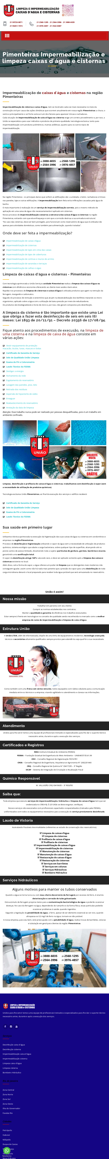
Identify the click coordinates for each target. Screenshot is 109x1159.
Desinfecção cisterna (12, 1049)
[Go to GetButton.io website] (6, 1156)
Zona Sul (6, 1099)
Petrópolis (7, 1130)
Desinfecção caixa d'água (14, 1044)
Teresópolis (8, 1153)
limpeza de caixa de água (54, 334)
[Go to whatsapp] (6, 1150)
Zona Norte (8, 1094)
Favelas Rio (8, 1113)
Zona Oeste (8, 1104)
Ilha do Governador (11, 1108)
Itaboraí (6, 1135)
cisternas (78, 93)
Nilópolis (7, 1139)
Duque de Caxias (10, 1144)
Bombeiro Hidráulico (12, 1072)
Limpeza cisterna (10, 1068)
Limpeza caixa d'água (12, 1063)
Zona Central (8, 1090)
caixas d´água (54, 93)
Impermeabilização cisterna (15, 1058)
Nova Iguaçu (8, 1149)
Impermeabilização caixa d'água (17, 1054)
